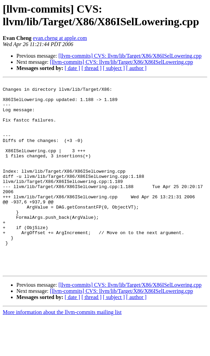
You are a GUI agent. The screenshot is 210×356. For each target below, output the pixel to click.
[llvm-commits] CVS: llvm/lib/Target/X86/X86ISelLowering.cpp (130, 56)
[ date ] (72, 68)
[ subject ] (114, 68)
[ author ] (136, 68)
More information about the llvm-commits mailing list (62, 350)
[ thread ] (91, 68)
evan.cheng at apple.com (60, 38)
